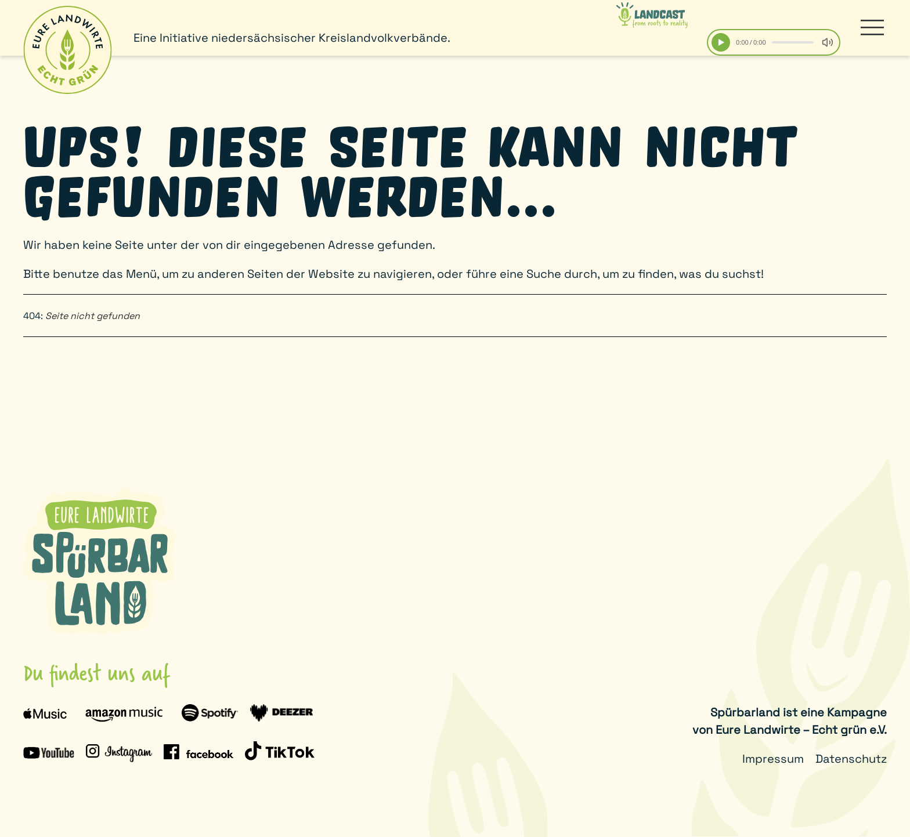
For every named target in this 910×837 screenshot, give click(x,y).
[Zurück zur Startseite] (67, 50)
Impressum (773, 758)
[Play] (721, 42)
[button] (872, 28)
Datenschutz (851, 758)
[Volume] (827, 42)
